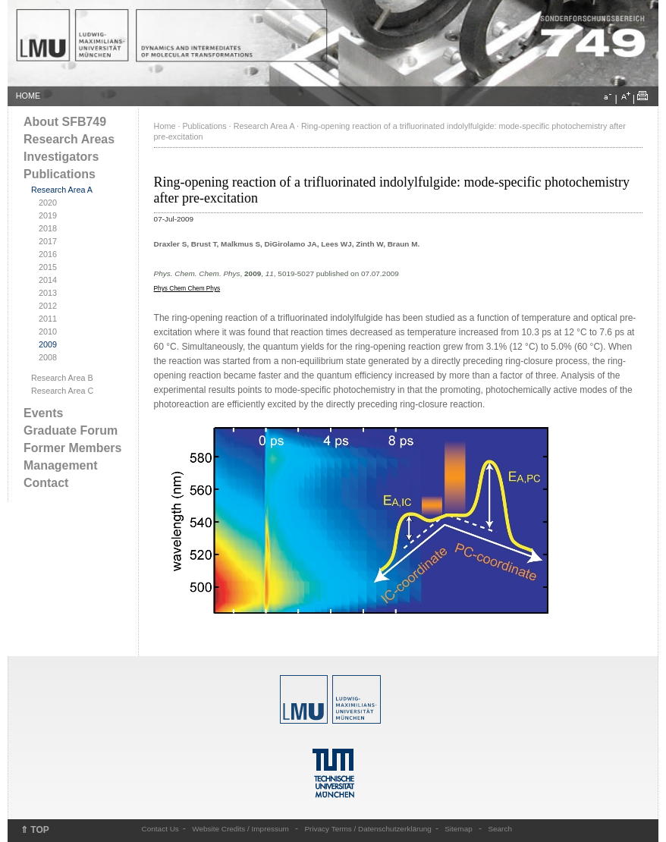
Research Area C (62, 390)
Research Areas (69, 139)
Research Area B (62, 377)
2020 (48, 202)
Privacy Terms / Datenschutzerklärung (367, 829)
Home (165, 125)
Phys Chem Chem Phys (187, 288)
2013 (48, 292)
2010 (48, 331)
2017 (48, 241)
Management (61, 465)
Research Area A (62, 189)
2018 (48, 228)
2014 (48, 279)
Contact (46, 482)
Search (500, 829)
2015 (48, 267)
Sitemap (459, 829)
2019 (48, 215)
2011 (48, 318)
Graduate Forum (71, 430)
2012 (48, 305)
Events (43, 413)
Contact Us (160, 829)
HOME (28, 95)
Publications (60, 174)
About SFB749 (65, 121)
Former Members (72, 447)
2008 (48, 357)
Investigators (61, 156)
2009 (48, 344)
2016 (48, 254)
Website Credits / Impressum (240, 829)
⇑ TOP (34, 830)
